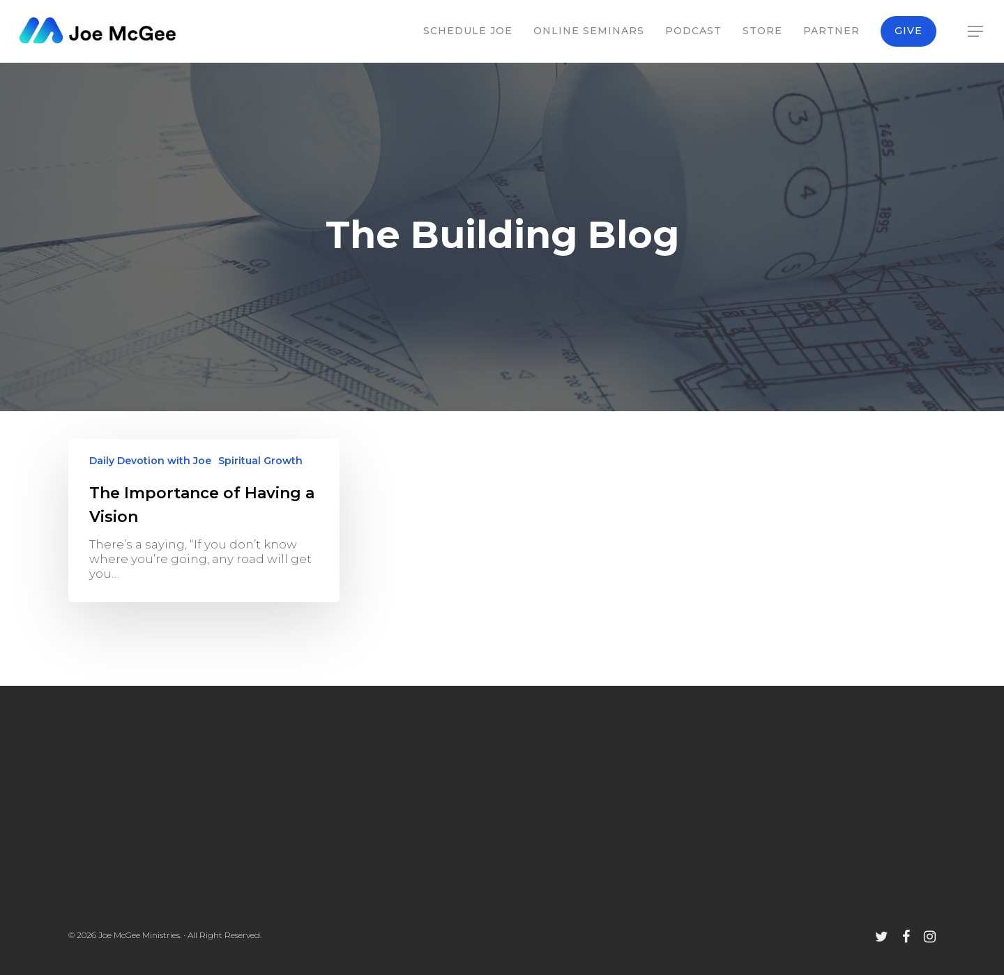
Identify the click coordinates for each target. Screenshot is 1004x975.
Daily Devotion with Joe (150, 460)
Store (762, 30)
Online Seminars (588, 30)
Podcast (693, 30)
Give (908, 30)
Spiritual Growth (260, 460)
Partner (831, 30)
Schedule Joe (467, 30)
